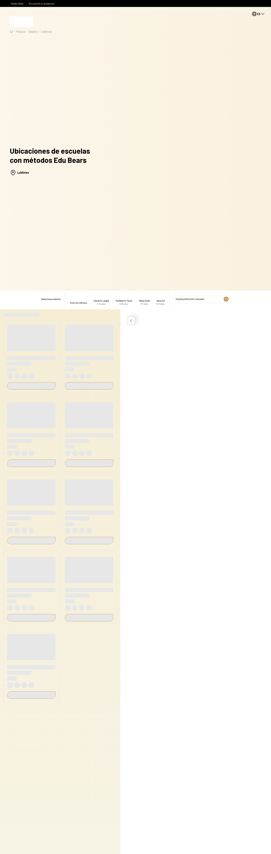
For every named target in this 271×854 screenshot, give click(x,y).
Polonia (21, 31)
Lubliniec (46, 31)
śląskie (33, 31)
